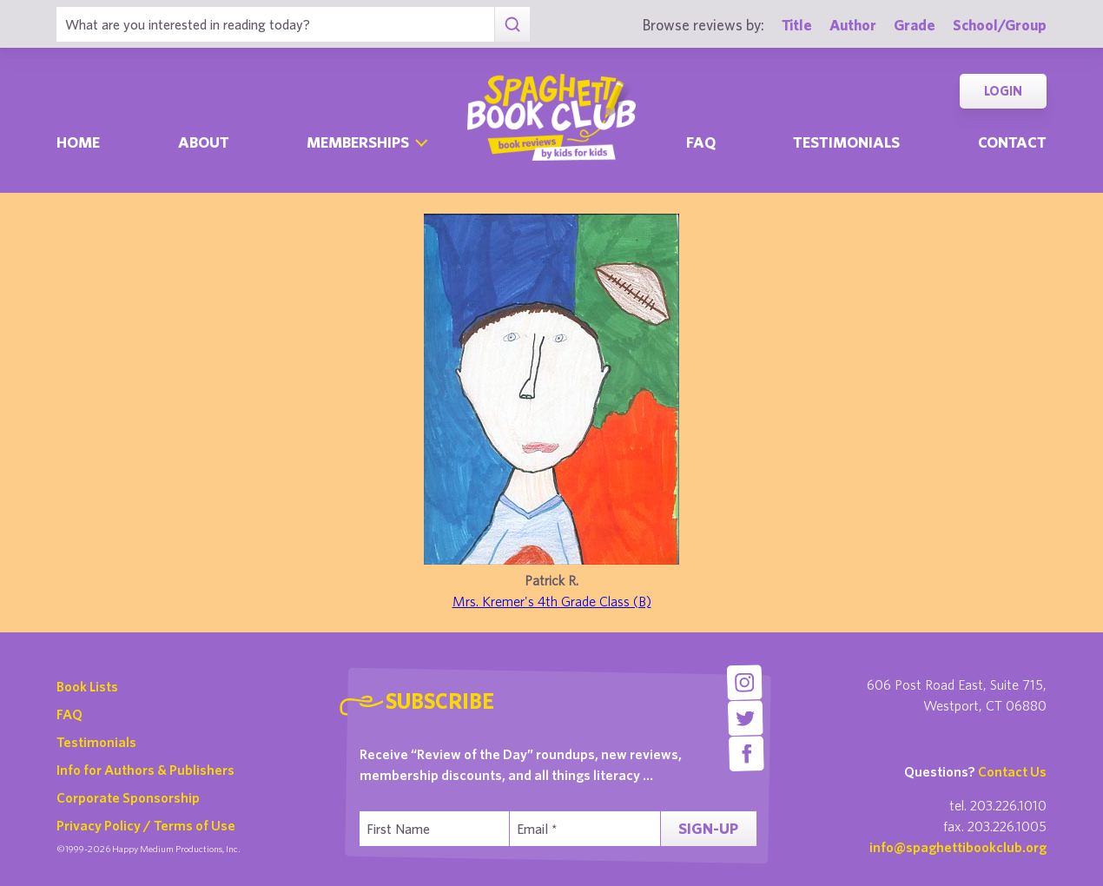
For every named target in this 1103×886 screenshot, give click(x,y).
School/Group (1000, 25)
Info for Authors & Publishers (145, 769)
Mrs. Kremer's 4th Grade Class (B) (551, 601)
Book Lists (87, 686)
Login (1003, 90)
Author (852, 25)
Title (797, 25)
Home (78, 142)
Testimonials (846, 142)
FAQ (69, 714)
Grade (914, 25)
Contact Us (1012, 771)
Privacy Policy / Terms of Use (145, 825)
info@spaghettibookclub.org (958, 847)
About (203, 142)
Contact (1012, 142)
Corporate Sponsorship (128, 797)
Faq (701, 142)
